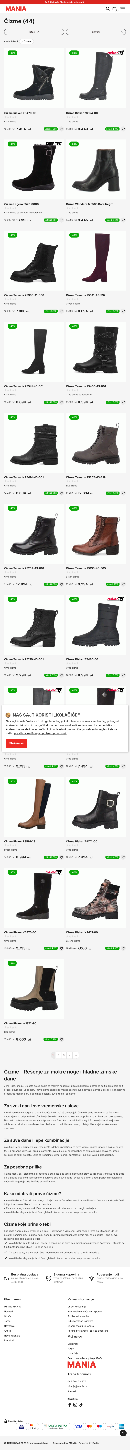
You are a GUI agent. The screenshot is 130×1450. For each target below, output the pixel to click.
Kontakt (72, 1391)
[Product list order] (96, 32)
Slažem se (16, 743)
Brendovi (9, 1340)
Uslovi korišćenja (77, 1306)
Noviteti (8, 1311)
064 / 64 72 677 (77, 1381)
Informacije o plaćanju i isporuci (85, 1311)
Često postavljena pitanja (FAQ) (85, 1358)
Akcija (7, 1330)
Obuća (8, 1316)
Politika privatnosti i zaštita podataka (88, 1330)
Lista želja (73, 1353)
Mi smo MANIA (12, 1306)
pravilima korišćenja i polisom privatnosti (40, 733)
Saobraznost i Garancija (81, 1325)
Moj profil (73, 1343)
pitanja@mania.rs (77, 1386)
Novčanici (9, 1325)
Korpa (71, 1348)
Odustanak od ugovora (80, 1321)
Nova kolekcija (12, 1335)
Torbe (7, 1321)
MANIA (73, 1443)
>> (75, 1055)
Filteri (34, 31)
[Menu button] (122, 9)
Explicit (96, 1443)
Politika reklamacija (78, 1316)
